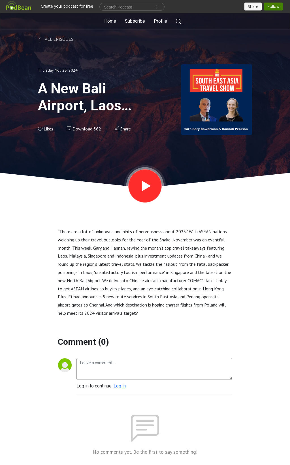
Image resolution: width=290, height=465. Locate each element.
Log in (120, 386)
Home (110, 21)
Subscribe (135, 21)
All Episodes (55, 39)
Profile (160, 21)
